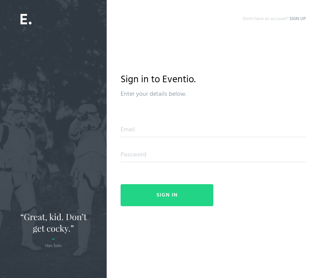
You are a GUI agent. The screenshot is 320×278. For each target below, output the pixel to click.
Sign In (167, 195)
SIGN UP (297, 19)
